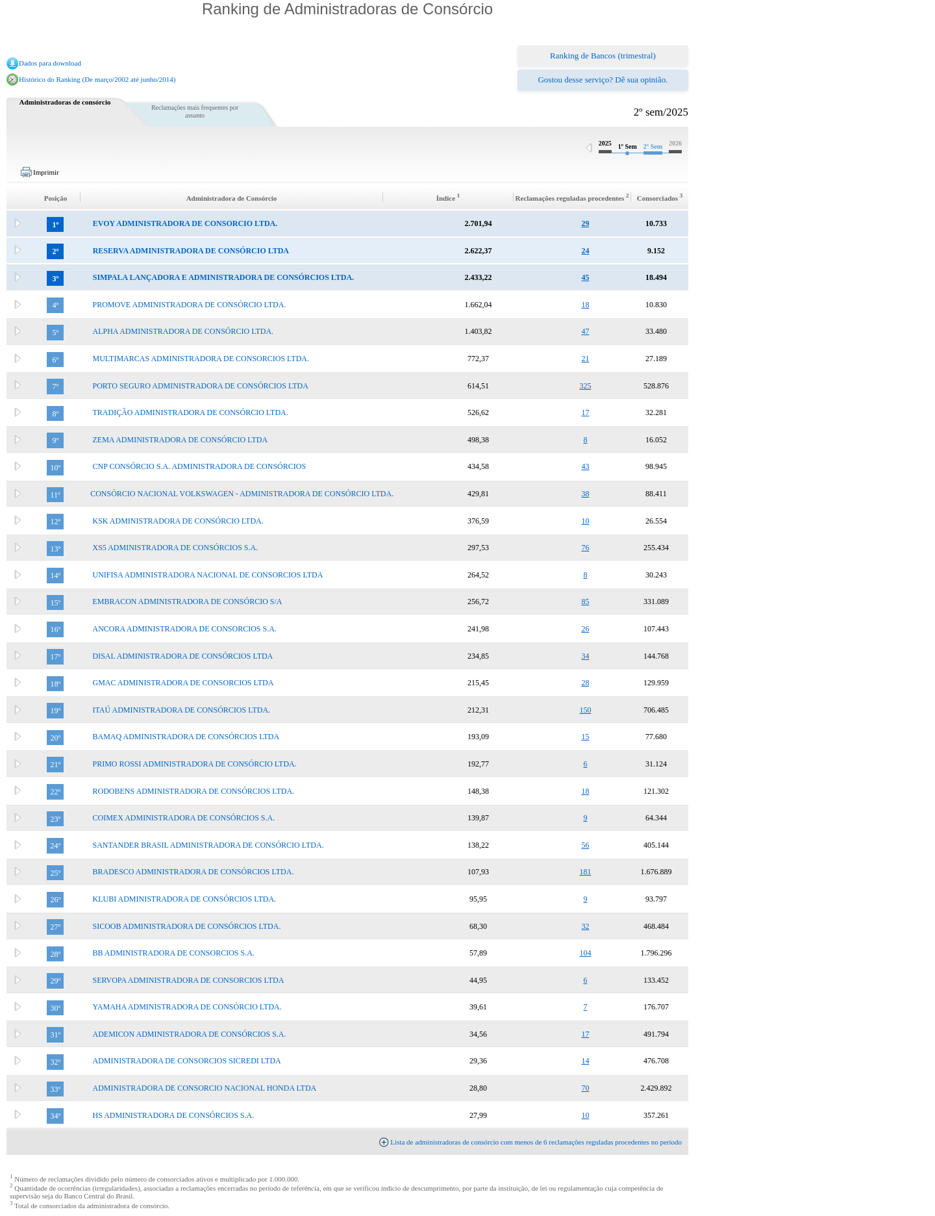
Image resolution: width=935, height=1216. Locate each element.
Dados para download (50, 63)
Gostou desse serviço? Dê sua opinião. (602, 79)
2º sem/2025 (661, 112)
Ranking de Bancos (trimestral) (603, 55)
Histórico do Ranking (50, 79)
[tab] (347, 223)
